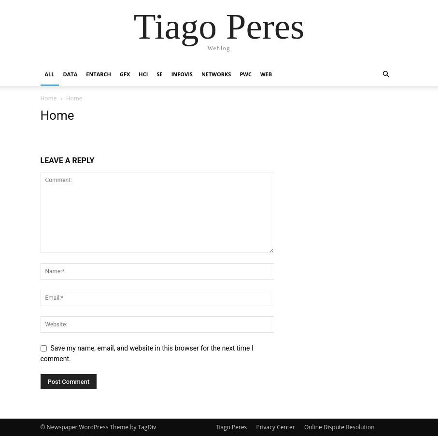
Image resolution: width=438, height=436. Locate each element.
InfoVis (182, 74)
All (50, 74)
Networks (216, 74)
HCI (143, 74)
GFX (125, 74)
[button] (386, 74)
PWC (246, 74)
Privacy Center (275, 427)
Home (49, 98)
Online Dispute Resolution (339, 427)
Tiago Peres (231, 427)
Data (70, 74)
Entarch (98, 74)
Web (266, 74)
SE (159, 74)
